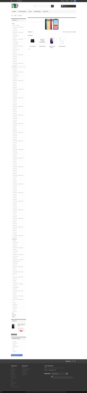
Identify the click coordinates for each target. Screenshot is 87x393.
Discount (45, 11)
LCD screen (15, 51)
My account (25, 365)
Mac (13, 301)
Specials (14, 321)
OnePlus (14, 280)
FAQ (14, 349)
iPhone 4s (14, 221)
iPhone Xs (14, 101)
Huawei (14, 268)
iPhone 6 (14, 178)
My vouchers (24, 374)
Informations (16, 338)
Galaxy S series (15, 242)
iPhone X (14, 109)
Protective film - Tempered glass (18, 27)
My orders (24, 367)
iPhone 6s (14, 161)
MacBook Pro (15, 304)
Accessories (15, 28)
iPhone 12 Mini (15, 44)
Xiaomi (14, 309)
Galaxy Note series (16, 261)
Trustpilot (29, 49)
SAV (13, 348)
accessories (15, 220)
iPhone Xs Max (15, 92)
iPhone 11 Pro (15, 58)
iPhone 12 (14, 37)
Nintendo (14, 294)
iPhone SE (14, 187)
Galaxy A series (15, 251)
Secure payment (15, 346)
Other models (15, 263)
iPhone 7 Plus (15, 135)
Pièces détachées (16, 35)
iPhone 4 (14, 230)
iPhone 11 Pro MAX (16, 49)
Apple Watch (15, 297)
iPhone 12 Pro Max (16, 25)
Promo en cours (14, 383)
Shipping (14, 341)
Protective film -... (52, 47)
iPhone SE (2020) (16, 75)
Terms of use (15, 343)
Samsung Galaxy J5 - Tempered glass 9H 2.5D (22, 324)
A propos (14, 344)
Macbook (14, 302)
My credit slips (24, 370)
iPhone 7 (14, 144)
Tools (30, 11)
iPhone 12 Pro (15, 30)
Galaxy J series (15, 256)
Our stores (14, 351)
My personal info (25, 373)
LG (13, 275)
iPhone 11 (14, 66)
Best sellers (13, 370)
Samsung (14, 240)
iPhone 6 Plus (15, 170)
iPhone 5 (14, 213)
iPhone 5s (14, 204)
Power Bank (37, 11)
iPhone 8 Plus (15, 118)
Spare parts (15, 61)
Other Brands (22, 11)
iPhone (14, 11)
